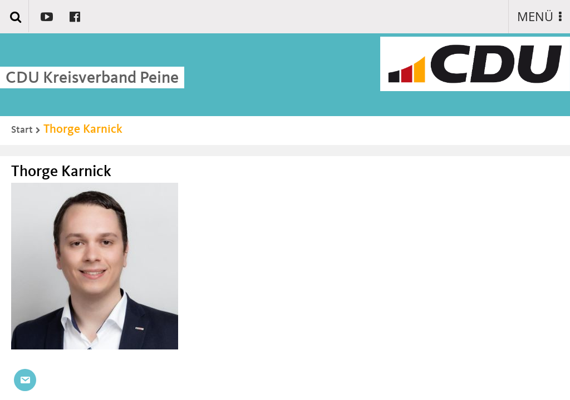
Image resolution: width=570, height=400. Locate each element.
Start (22, 130)
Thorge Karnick (82, 129)
